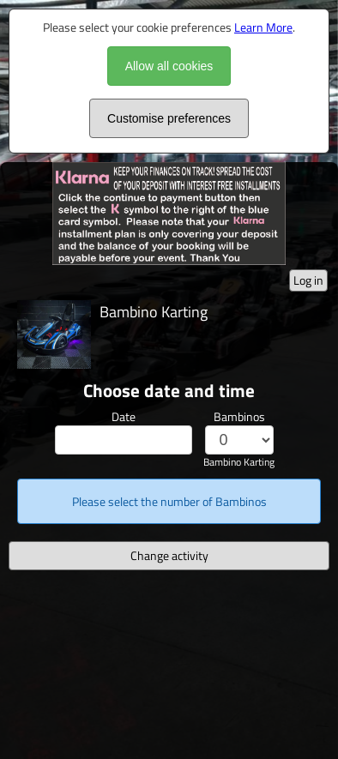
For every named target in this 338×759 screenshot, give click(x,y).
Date (124, 416)
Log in (308, 280)
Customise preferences (169, 118)
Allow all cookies (169, 66)
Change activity (169, 555)
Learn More (263, 27)
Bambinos (239, 416)
